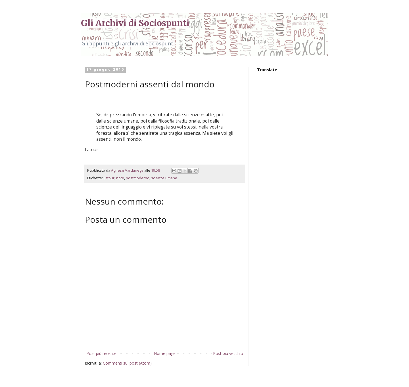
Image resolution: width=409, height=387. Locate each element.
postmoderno (137, 178)
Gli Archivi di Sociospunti (135, 23)
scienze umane (164, 178)
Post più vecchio (228, 353)
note (120, 178)
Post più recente (101, 353)
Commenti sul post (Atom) (127, 363)
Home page (165, 353)
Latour (109, 178)
